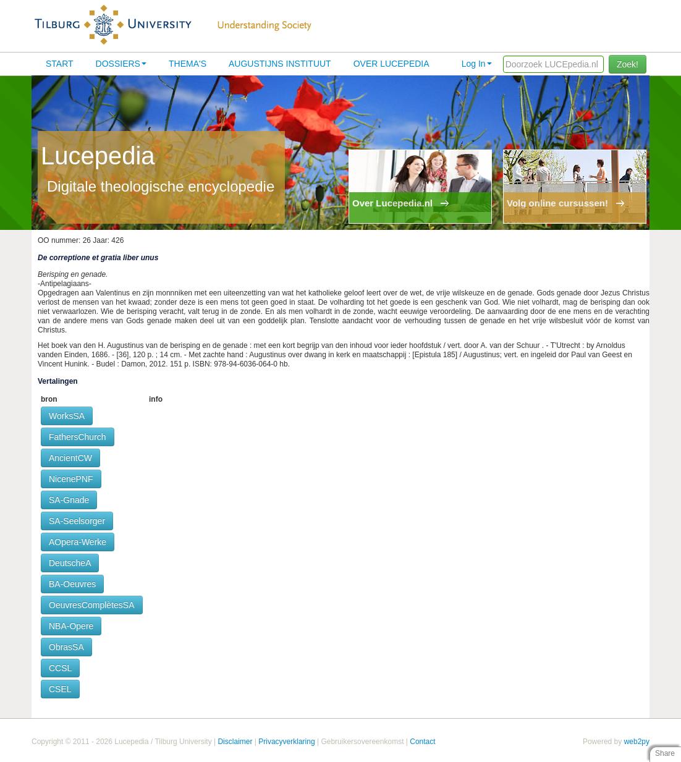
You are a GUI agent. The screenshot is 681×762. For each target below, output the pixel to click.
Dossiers (121, 64)
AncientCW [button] (70, 458)
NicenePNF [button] (71, 479)
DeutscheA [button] (70, 563)
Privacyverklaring (286, 741)
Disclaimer (235, 741)
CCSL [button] (60, 668)
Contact (422, 741)
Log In (477, 64)
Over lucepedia (391, 64)
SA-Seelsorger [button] (77, 521)
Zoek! (627, 64)
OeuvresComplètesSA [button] (92, 605)
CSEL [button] (60, 689)
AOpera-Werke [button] (77, 542)
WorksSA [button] (67, 416)
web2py (636, 741)
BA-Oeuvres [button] (72, 584)
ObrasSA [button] (66, 647)
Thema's (187, 64)
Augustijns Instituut (280, 64)
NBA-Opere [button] (71, 626)
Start (60, 64)
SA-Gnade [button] (69, 500)
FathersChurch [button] (77, 437)
